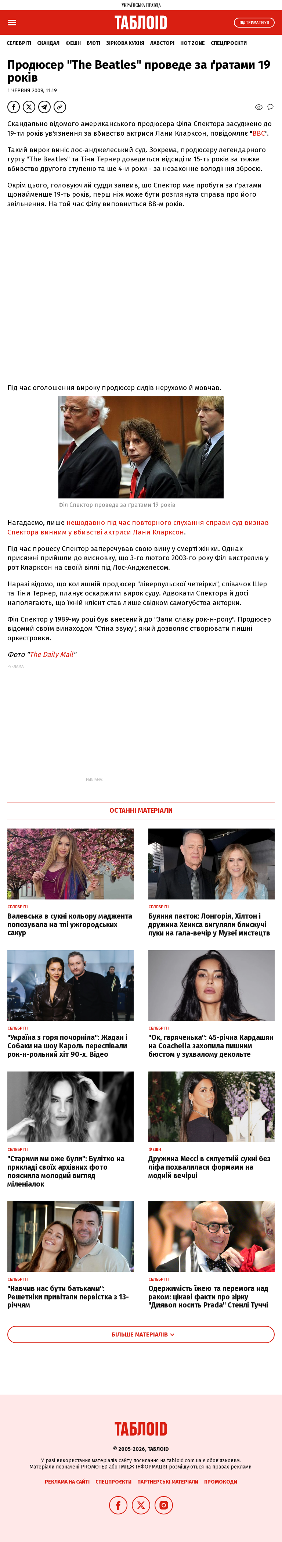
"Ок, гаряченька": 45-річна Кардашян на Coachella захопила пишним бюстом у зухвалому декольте (211, 1046)
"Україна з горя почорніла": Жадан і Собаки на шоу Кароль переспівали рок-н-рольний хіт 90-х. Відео (67, 1046)
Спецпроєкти (229, 43)
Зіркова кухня (125, 43)
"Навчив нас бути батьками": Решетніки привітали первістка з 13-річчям (68, 1297)
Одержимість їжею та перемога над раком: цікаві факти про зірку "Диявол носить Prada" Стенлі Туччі (208, 1297)
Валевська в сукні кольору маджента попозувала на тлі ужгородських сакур (69, 924)
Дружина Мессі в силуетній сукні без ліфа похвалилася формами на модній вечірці (209, 1167)
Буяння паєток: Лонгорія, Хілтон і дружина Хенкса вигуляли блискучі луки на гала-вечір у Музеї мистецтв (209, 924)
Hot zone (192, 43)
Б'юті (93, 43)
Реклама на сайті (67, 1482)
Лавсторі (162, 43)
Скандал (48, 43)
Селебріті (19, 43)
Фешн (73, 43)
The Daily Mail (51, 654)
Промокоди (220, 1482)
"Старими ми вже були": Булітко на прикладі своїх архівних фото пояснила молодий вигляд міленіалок (65, 1171)
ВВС (258, 133)
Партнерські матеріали (167, 1482)
